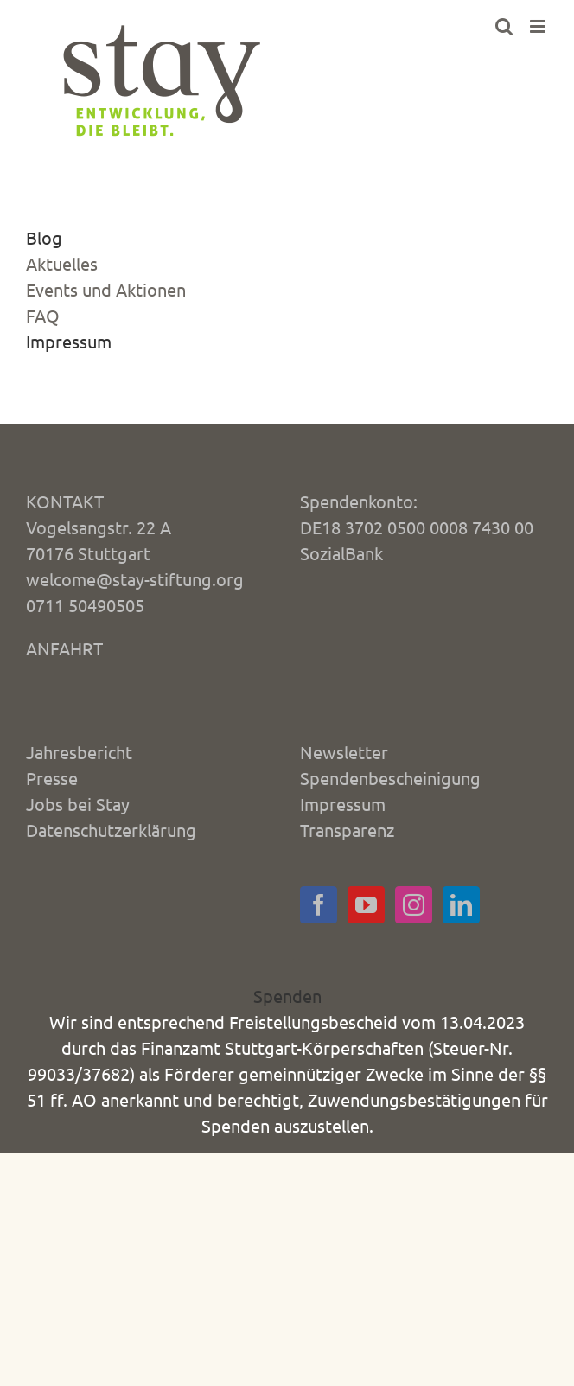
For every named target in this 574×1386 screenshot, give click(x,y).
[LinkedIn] (461, 904)
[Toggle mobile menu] (539, 26)
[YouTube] (366, 904)
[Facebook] (318, 904)
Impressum (69, 341)
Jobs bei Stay (78, 803)
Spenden (287, 995)
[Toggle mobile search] (504, 26)
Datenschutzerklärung (111, 829)
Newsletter (344, 752)
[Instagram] (413, 904)
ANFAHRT (64, 648)
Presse (52, 778)
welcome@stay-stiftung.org (135, 579)
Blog (44, 237)
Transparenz (347, 829)
